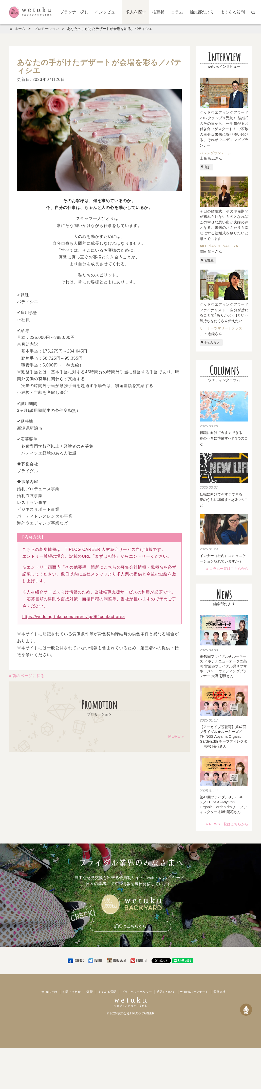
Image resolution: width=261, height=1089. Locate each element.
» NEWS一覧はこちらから (227, 824)
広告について (166, 992)
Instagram (116, 960)
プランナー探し (74, 12)
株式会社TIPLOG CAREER (135, 1013)
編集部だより (202, 12)
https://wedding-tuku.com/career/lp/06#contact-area (73, 616)
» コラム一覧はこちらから (227, 569)
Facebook (76, 960)
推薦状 (158, 12)
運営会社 (219, 992)
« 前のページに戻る (27, 676)
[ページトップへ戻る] (246, 1010)
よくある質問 (232, 12)
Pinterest (138, 960)
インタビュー (107, 12)
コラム (177, 12)
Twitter (95, 960)
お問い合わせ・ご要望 (77, 992)
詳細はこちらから (130, 926)
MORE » (176, 736)
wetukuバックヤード (194, 992)
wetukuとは (49, 992)
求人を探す (136, 12)
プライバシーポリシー (136, 992)
